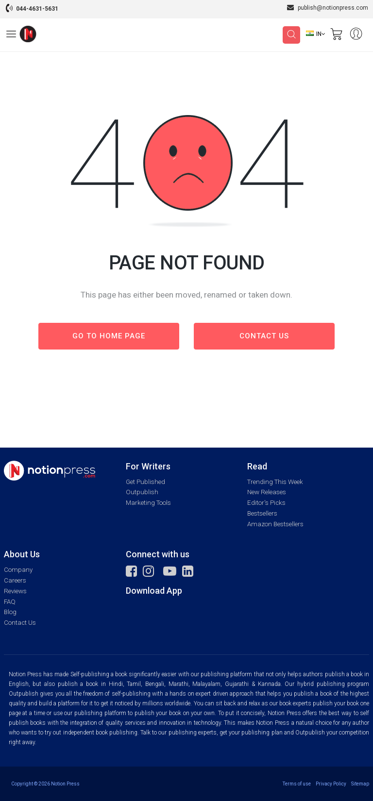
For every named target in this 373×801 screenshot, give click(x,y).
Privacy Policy (331, 783)
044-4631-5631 (37, 8)
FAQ (10, 601)
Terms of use (297, 783)
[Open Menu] (11, 35)
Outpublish (142, 492)
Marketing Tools (148, 502)
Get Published (145, 481)
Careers (15, 580)
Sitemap (360, 783)
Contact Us (20, 622)
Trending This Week (275, 481)
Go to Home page (108, 336)
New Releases (266, 492)
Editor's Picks (266, 502)
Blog (10, 612)
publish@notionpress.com (327, 7)
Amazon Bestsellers (275, 524)
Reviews (15, 591)
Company (18, 569)
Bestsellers (262, 513)
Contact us (264, 336)
